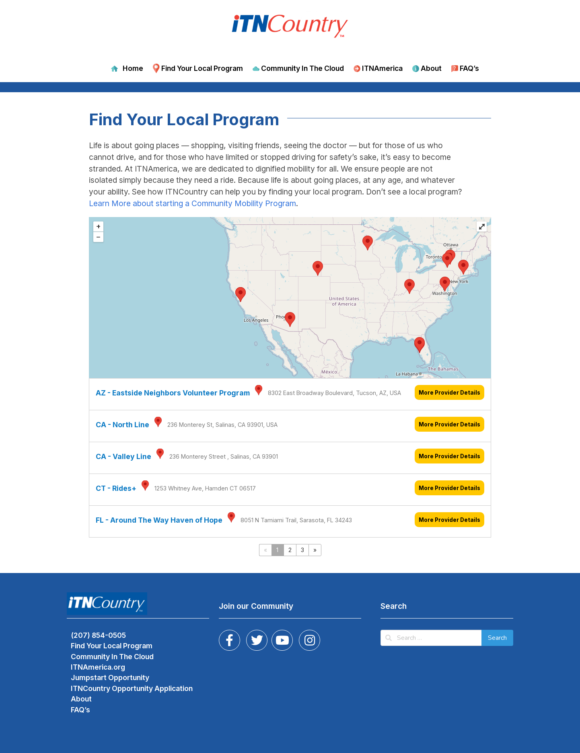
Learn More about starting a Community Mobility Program (192, 203)
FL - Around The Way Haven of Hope (159, 520)
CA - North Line (122, 424)
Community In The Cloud (302, 68)
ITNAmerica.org (98, 667)
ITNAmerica (382, 68)
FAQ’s (469, 68)
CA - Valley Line (123, 456)
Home (133, 68)
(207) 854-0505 (98, 635)
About (431, 68)
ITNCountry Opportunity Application (132, 688)
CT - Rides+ (116, 488)
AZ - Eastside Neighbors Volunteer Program (173, 393)
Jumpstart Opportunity (110, 677)
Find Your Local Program (202, 68)
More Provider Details (449, 392)
